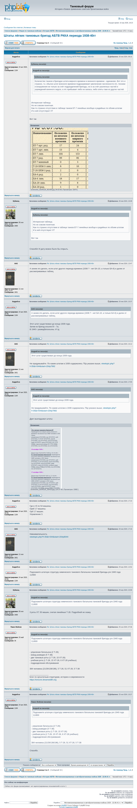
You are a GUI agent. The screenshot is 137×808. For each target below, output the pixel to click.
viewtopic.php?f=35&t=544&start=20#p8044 (49, 537)
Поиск (129, 19)
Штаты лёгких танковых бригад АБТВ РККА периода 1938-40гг (50, 35)
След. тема (128, 48)
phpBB (63, 805)
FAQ (121, 19)
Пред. (125, 43)
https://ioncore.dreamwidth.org (43, 680)
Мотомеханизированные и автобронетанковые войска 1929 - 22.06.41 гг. (83, 31)
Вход (7, 19)
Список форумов (11, 31)
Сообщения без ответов (13, 27)
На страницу (118, 43)
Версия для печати (12, 48)
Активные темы (30, 27)
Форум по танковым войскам (30, 31)
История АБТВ (48, 31)
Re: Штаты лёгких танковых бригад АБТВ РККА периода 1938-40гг (70, 57)
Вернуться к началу (12, 195)
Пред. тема (119, 48)
